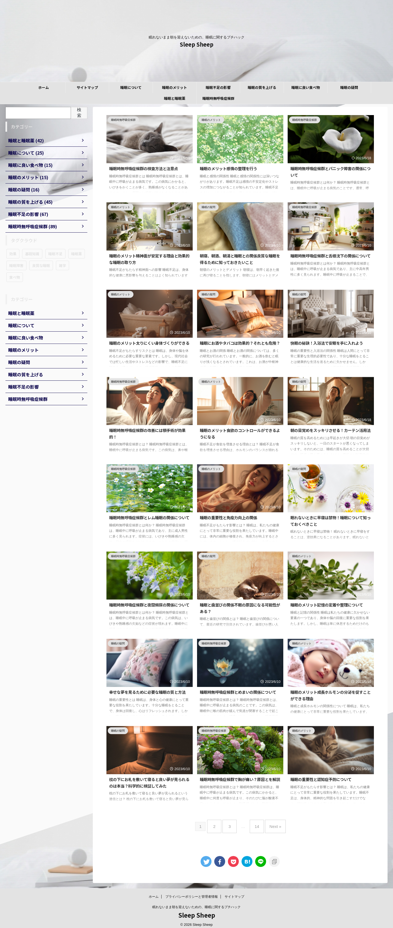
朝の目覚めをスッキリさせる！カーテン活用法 (330, 430)
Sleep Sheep (196, 44)
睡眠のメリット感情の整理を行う (228, 168)
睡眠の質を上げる (262, 87)
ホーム (43, 87)
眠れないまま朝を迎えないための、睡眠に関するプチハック (196, 903)
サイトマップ (87, 87)
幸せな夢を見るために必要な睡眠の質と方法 (147, 692)
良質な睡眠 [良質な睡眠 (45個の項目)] (41, 265)
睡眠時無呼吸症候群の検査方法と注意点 (143, 168)
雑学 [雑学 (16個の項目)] (62, 265)
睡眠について (131, 87)
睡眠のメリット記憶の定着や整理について (326, 605)
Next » (271, 824)
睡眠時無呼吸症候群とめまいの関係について (238, 692)
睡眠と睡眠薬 (174, 98)
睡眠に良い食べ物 (305, 87)
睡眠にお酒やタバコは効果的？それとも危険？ (240, 343)
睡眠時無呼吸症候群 (218, 98)
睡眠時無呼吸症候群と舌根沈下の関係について (330, 256)
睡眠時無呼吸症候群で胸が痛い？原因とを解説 (240, 779)
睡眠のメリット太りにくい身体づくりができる (149, 343)
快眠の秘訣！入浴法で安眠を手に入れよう (326, 343)
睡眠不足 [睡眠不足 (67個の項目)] (55, 253)
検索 (79, 112)
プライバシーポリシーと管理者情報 (191, 892)
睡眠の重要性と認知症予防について (321, 779)
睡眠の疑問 (349, 87)
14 (255, 824)
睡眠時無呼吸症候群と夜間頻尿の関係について (149, 605)
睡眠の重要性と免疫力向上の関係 (228, 517)
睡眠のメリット (174, 87)
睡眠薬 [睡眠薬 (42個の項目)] (76, 253)
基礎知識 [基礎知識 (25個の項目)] (32, 253)
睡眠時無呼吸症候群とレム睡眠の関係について (149, 517)
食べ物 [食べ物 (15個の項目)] (14, 277)
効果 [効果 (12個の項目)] (12, 253)
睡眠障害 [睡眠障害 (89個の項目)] (16, 265)
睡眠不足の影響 (218, 87)
